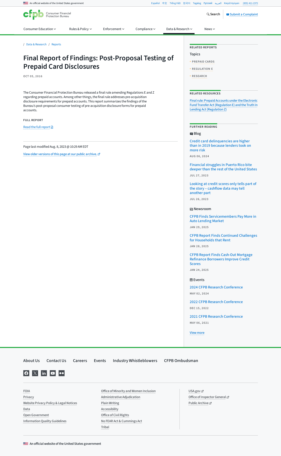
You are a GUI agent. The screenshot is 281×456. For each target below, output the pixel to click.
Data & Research (36, 44)
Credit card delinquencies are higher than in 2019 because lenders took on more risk (220, 146)
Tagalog (197, 3)
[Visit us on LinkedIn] (44, 372)
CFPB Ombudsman (181, 361)
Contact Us (56, 361)
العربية (218, 3)
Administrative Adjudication (120, 397)
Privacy (28, 397)
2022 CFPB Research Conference (216, 302)
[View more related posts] (197, 332)
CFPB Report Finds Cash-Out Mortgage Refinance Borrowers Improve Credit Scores (221, 259)
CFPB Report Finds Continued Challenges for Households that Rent (223, 238)
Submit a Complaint (242, 14)
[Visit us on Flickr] (62, 372)
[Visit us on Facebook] (26, 372)
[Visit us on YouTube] (53, 372)
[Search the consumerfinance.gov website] (213, 14)
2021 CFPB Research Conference (216, 316)
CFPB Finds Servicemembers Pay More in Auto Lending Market (223, 219)
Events (100, 361)
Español (155, 3)
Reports (56, 44)
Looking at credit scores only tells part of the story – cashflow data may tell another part (223, 188)
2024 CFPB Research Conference (216, 287)
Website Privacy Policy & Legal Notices (50, 403)
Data (26, 409)
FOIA (26, 391)
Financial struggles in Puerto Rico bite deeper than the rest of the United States (223, 167)
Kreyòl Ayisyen (231, 3)
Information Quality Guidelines (44, 421)
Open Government (36, 415)
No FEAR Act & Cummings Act (121, 421)
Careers (80, 361)
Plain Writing (110, 403)
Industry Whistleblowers (135, 361)
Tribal (105, 427)
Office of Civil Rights (115, 415)
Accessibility (109, 409)
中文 (164, 3)
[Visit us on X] (35, 372)
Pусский (208, 3)
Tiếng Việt (175, 3)
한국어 (186, 3)
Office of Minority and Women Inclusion (128, 391)
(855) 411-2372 (250, 3)
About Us (31, 361)
